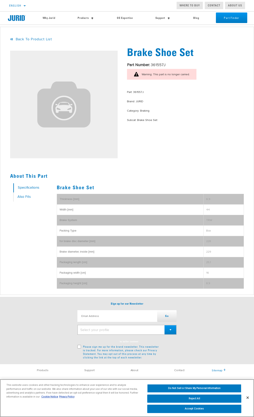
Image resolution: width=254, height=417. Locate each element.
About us (235, 5)
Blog (196, 18)
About (135, 370)
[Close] (247, 397)
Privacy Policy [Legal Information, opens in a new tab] (66, 396)
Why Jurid (49, 18)
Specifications (28, 187)
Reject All (194, 398)
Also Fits (24, 197)
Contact (214, 5)
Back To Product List (34, 39)
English (15, 5)
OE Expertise (125, 18)
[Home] (19, 18)
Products (83, 18)
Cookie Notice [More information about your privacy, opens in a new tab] (49, 396)
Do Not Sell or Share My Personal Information (194, 388)
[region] (127, 398)
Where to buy (190, 5)
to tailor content (129, 342)
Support (160, 18)
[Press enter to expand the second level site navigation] (92, 18)
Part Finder (231, 18)
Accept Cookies (194, 408)
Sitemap (219, 370)
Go (167, 316)
